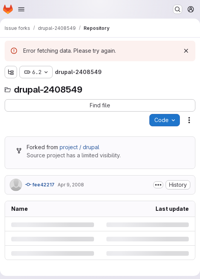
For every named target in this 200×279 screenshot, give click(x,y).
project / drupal (79, 147)
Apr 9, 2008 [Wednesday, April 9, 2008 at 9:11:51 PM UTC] (71, 185)
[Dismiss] (186, 50)
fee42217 (40, 184)
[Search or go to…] (177, 9)
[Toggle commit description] (158, 184)
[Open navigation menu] (21, 9)
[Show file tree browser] (11, 72)
